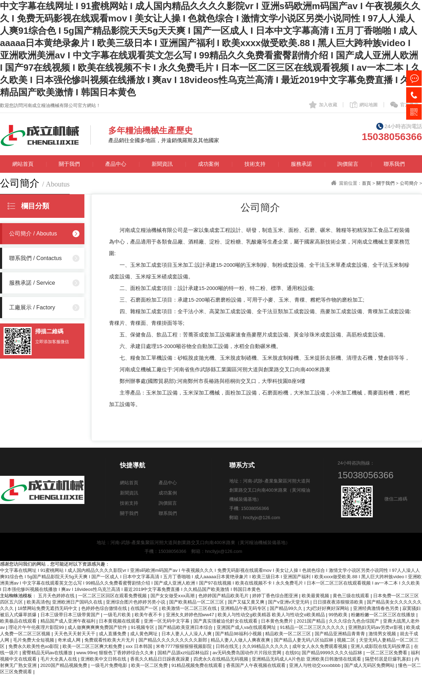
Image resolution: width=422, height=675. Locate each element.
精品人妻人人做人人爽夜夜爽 (241, 640)
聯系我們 (394, 164)
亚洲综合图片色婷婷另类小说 (136, 602)
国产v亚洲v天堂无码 (289, 602)
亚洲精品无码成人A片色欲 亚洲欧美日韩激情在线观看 (307, 659)
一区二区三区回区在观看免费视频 (113, 595)
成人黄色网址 (144, 633)
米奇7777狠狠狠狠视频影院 (184, 646)
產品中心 (115, 164)
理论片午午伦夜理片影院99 (36, 627)
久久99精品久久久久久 (266, 646)
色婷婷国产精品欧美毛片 (224, 595)
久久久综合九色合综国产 (355, 621)
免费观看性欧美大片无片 (110, 640)
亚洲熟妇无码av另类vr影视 (376, 627)
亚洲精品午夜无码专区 (244, 608)
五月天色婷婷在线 (57, 595)
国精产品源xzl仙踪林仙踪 (184, 652)
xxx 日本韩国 (140, 646)
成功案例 (208, 164)
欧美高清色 (38, 602)
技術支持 (255, 164)
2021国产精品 (312, 621)
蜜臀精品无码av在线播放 (48, 652)
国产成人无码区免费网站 (370, 665)
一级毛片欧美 (117, 614)
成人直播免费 (113, 633)
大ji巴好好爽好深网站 (328, 608)
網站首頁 (22, 164)
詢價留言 (347, 164)
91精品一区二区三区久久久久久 (313, 627)
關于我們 (69, 164)
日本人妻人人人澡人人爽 (187, 633)
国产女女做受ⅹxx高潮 (173, 595)
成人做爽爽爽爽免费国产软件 (98, 627)
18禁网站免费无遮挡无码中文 (48, 608)
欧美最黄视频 (316, 595)
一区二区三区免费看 (387, 652)
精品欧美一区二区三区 (288, 633)
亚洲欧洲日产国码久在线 (78, 602)
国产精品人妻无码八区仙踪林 (304, 640)
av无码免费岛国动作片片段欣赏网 (247, 652)
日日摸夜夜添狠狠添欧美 (339, 602)
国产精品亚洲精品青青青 (340, 633)
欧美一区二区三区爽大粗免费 (93, 646)
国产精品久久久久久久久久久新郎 (174, 640)
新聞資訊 (162, 164)
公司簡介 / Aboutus (33, 233)
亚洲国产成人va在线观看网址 (247, 627)
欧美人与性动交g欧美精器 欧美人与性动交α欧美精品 (272, 614)
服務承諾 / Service (32, 283)
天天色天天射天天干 (75, 633)
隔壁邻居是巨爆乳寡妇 (388, 659)
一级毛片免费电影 (110, 665)
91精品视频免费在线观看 (197, 665)
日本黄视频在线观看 (120, 621)
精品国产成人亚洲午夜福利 (68, 621)
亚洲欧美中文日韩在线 (104, 659)
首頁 (366, 183)
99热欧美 (338, 614)
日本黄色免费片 (277, 621)
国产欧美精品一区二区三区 (197, 602)
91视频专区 (143, 627)
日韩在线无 (228, 646)
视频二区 (347, 640)
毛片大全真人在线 (59, 659)
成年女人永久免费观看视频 (320, 646)
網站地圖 (368, 104)
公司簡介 (409, 183)
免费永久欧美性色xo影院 (34, 646)
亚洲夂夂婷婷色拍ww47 (191, 614)
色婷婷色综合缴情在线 (104, 608)
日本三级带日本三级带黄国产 (70, 614)
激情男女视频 (383, 633)
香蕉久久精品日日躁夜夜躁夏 (160, 659)
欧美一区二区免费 (150, 665)
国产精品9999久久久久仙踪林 (333, 652)
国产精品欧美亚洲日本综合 (186, 627)
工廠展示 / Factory (32, 307)
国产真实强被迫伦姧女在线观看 (226, 621)
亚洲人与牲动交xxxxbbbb (315, 665)
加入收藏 (328, 104)
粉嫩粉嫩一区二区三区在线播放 (383, 614)
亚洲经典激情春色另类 (376, 608)
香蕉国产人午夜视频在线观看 (256, 665)
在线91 (292, 652)
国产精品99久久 (286, 608)
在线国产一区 (144, 608)
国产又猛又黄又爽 (247, 602)
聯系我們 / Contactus (35, 258)
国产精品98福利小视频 (239, 633)
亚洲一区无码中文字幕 (167, 621)
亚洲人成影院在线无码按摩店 (381, 646)
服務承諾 (301, 164)
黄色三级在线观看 (352, 595)
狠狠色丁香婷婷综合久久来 (127, 652)
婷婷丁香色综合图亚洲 (275, 595)
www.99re (86, 652)
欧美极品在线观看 (19, 621)
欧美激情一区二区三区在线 (190, 608)
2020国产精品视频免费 (64, 665)
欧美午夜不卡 (149, 614)
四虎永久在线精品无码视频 (221, 659)
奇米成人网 (70, 640)
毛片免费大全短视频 (34, 640)
